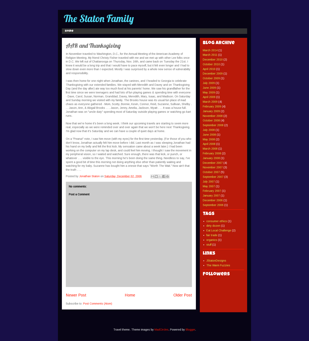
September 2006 (213, 205)
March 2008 (210, 148)
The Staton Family (99, 18)
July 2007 (209, 181)
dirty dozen (213, 225)
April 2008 (209, 143)
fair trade (211, 235)
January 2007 (211, 195)
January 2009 (211, 111)
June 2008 (209, 134)
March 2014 (210, 50)
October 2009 (211, 78)
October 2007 (211, 172)
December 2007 (213, 162)
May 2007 (209, 186)
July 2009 (209, 83)
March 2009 (210, 101)
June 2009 (209, 87)
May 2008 (209, 139)
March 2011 (210, 54)
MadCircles (161, 329)
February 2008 (212, 153)
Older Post (182, 295)
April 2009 (209, 97)
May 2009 (209, 92)
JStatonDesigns (216, 260)
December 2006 (213, 200)
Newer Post (76, 295)
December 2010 (213, 59)
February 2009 (212, 106)
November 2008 (213, 115)
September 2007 (213, 176)
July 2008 (209, 129)
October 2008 (211, 120)
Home (69, 31)
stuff (208, 244)
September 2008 (213, 125)
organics (211, 239)
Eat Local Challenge (218, 230)
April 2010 (209, 69)
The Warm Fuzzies (218, 265)
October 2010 (211, 64)
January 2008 (211, 158)
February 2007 (212, 190)
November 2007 (213, 167)
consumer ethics (216, 221)
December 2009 (213, 73)
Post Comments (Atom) (97, 303)
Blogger (190, 329)
